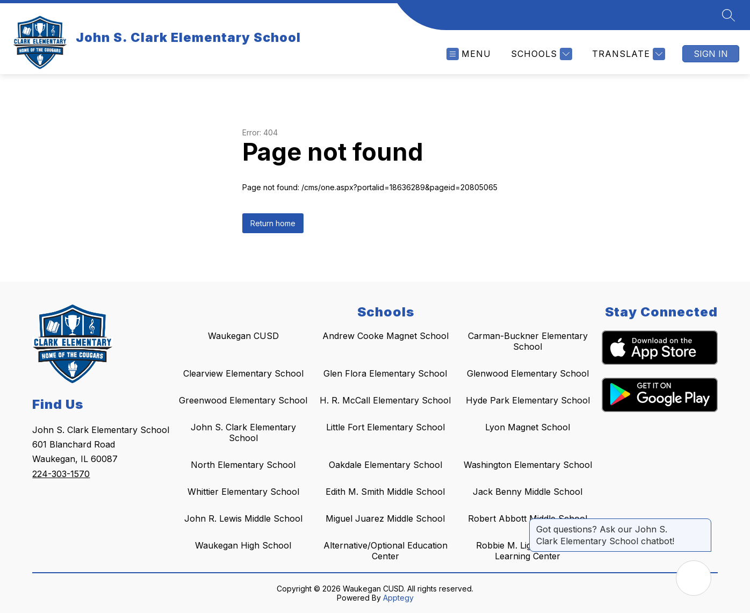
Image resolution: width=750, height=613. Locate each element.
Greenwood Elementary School (243, 400)
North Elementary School (243, 464)
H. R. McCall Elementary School (385, 400)
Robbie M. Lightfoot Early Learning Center (528, 550)
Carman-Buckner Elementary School (528, 341)
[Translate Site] (627, 54)
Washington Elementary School (528, 464)
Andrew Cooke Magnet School (385, 335)
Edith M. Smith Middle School (385, 491)
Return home (272, 223)
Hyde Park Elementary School (528, 400)
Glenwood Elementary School (528, 373)
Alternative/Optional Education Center (385, 550)
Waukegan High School (243, 545)
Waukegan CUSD (243, 335)
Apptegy (398, 597)
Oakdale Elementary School (385, 464)
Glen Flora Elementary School (385, 373)
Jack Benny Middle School (527, 491)
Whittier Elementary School (243, 491)
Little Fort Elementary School (385, 427)
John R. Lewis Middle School (243, 518)
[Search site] (728, 15)
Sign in (711, 53)
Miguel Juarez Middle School (385, 518)
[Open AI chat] (694, 578)
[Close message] (702, 523)
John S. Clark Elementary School (243, 432)
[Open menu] (468, 54)
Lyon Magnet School (527, 427)
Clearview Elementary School (243, 373)
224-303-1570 (61, 473)
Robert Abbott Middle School (527, 518)
